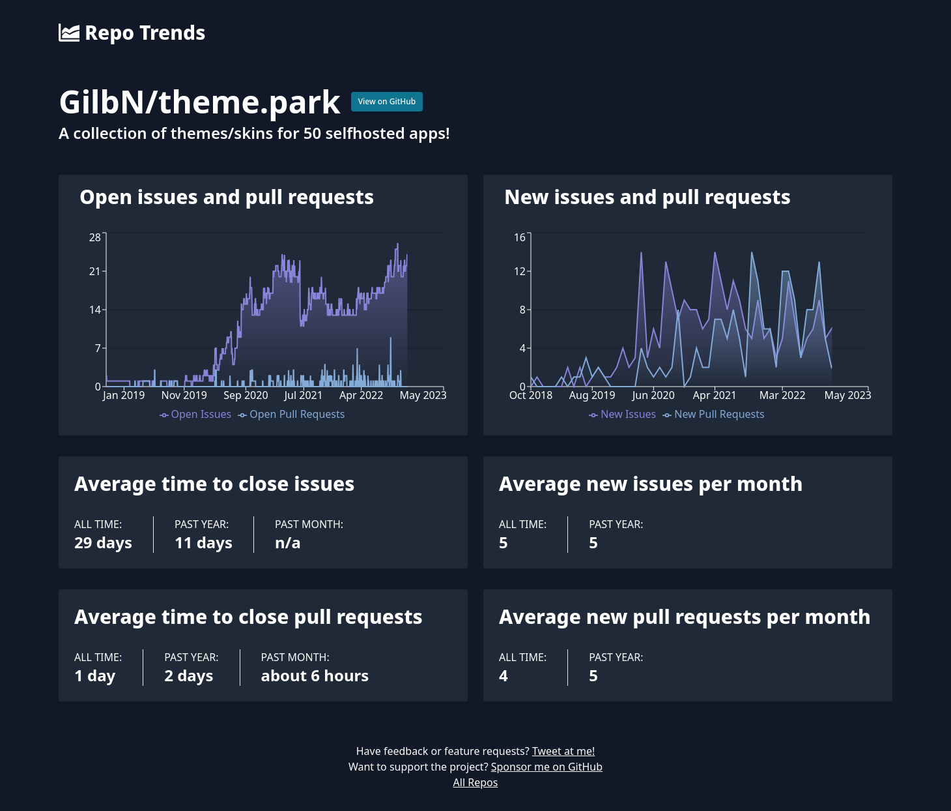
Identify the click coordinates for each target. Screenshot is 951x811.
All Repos (475, 782)
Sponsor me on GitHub (547, 766)
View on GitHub (387, 101)
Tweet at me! (563, 751)
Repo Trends (132, 32)
